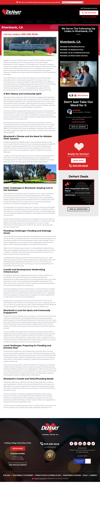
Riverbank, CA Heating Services (72, 53)
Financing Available (89, 15)
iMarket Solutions (39, 504)
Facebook (70, 470)
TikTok (94, 470)
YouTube (80, 470)
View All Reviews (78, 130)
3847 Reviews (83, 98)
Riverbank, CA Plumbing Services (72, 50)
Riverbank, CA (70, 45)
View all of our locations (18, 491)
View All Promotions (78, 212)
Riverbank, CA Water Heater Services (74, 59)
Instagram (75, 470)
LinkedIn (85, 470)
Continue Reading (78, 125)
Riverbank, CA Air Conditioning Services (75, 56)
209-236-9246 (90, 11)
